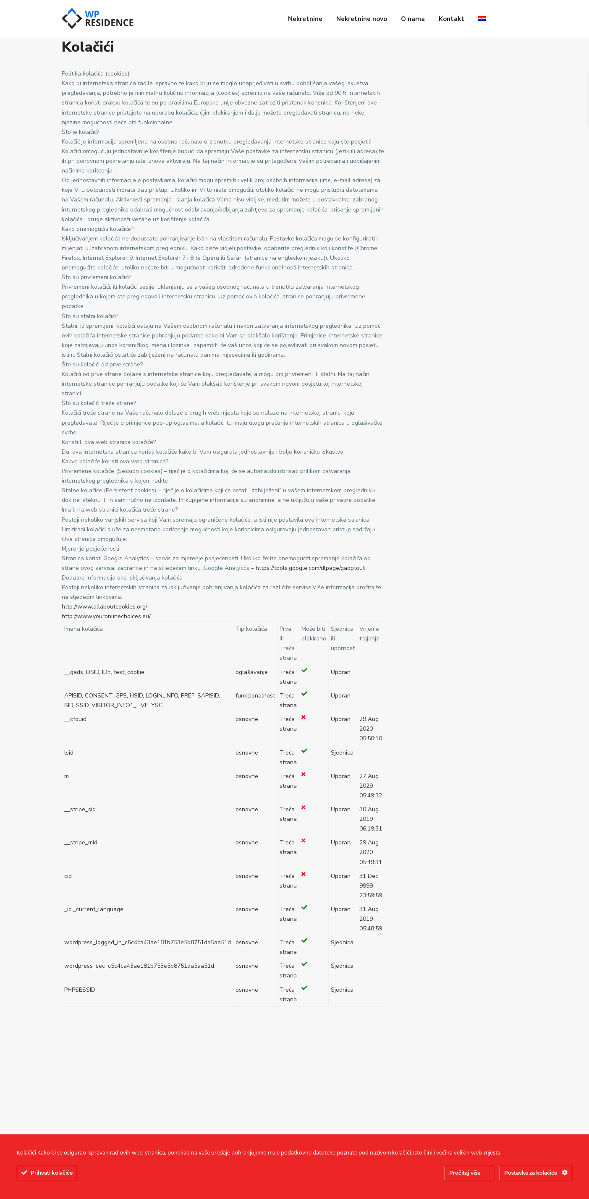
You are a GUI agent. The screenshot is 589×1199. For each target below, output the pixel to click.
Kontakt (451, 19)
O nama (413, 19)
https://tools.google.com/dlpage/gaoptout (311, 568)
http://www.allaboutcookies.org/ (105, 607)
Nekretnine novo (361, 19)
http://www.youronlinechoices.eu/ (106, 616)
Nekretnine (305, 19)
